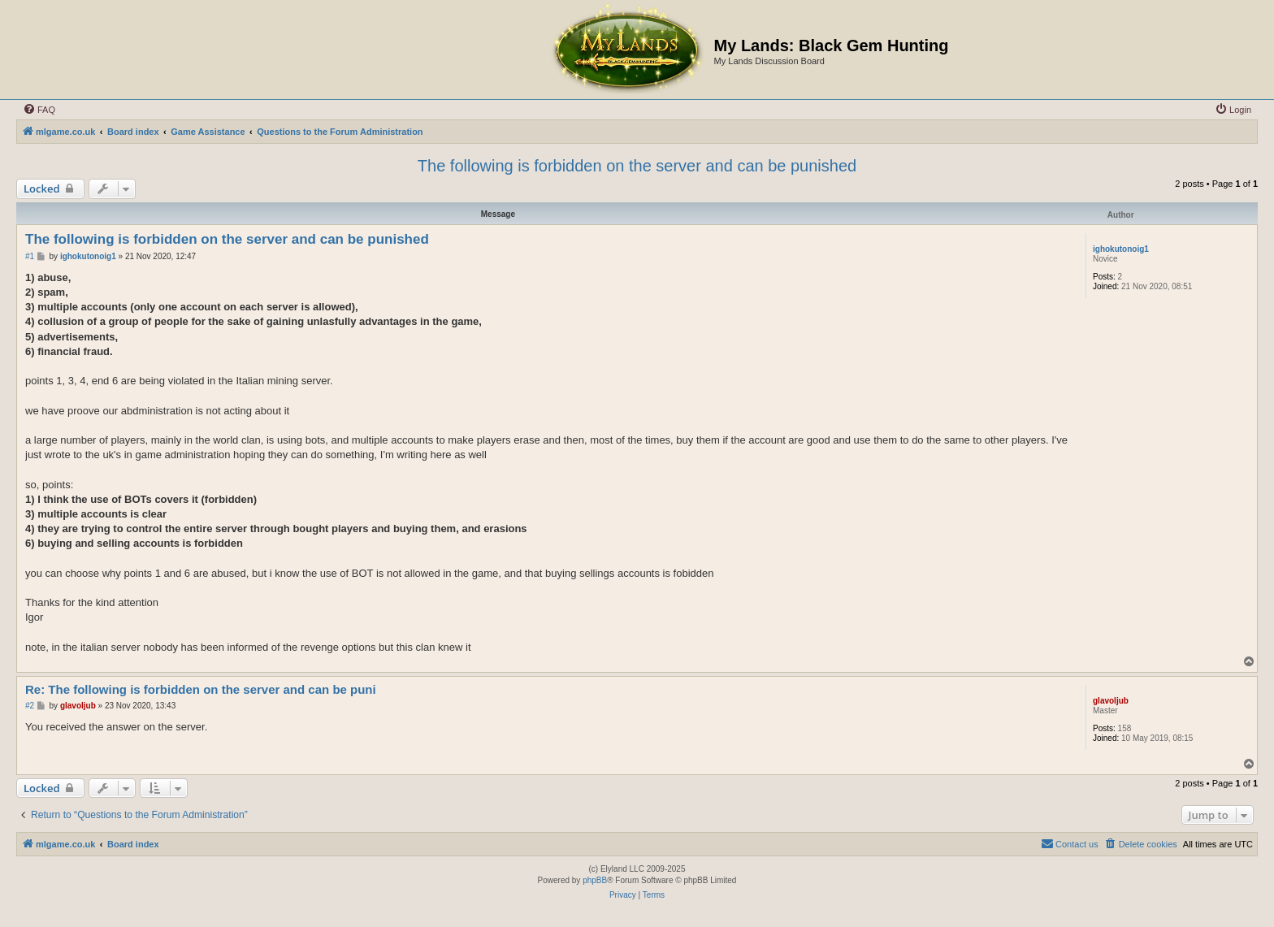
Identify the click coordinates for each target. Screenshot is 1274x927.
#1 (29, 256)
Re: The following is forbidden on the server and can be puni (200, 689)
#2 (29, 705)
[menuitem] (39, 109)
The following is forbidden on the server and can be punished (637, 166)
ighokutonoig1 (1121, 249)
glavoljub (1111, 700)
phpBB (595, 880)
